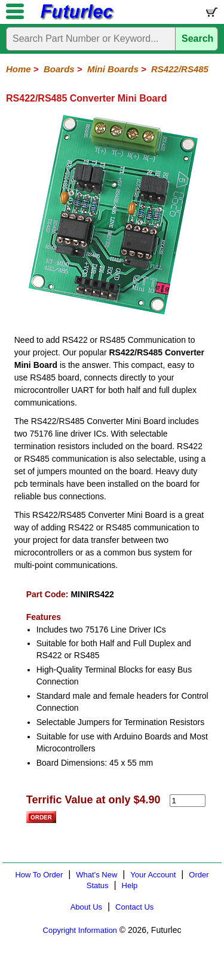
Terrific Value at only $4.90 (93, 800)
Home (18, 69)
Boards (59, 69)
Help (130, 885)
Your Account (153, 874)
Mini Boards (113, 69)
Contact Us (134, 906)
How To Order (39, 874)
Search (197, 38)
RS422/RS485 (179, 69)
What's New (96, 874)
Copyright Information (80, 930)
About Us (86, 906)
